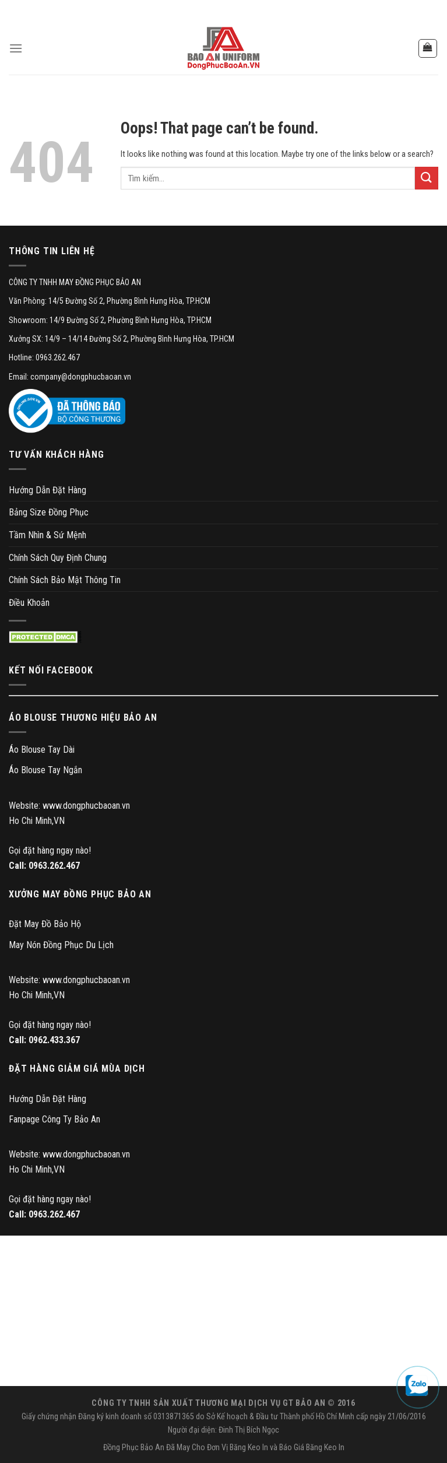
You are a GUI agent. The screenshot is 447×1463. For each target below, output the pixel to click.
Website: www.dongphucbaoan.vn (69, 805)
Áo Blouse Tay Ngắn (45, 770)
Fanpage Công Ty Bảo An (54, 1119)
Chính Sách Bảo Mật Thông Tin (65, 579)
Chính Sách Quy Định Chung (58, 557)
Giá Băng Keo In (319, 1448)
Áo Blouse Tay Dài (42, 749)
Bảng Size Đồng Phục (49, 512)
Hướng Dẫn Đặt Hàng (47, 490)
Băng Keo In (249, 1448)
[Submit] (426, 178)
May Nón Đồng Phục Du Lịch (61, 944)
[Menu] (16, 48)
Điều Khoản (29, 602)
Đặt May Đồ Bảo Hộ (45, 923)
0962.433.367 (54, 1039)
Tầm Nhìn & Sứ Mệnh (47, 535)
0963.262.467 (54, 865)
